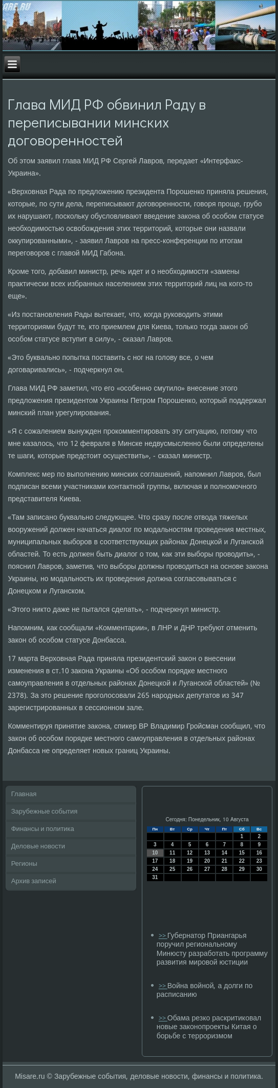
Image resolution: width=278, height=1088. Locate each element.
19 (190, 861)
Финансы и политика (42, 829)
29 (242, 869)
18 (172, 861)
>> (163, 936)
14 (224, 853)
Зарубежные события (44, 812)
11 (172, 853)
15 (242, 853)
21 (224, 861)
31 (155, 877)
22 (242, 861)
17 (155, 861)
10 (155, 853)
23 (259, 861)
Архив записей (33, 881)
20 (207, 861)
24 (155, 869)
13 (207, 853)
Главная (23, 794)
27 (207, 869)
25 (172, 869)
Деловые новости (38, 846)
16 (259, 853)
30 (259, 869)
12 (190, 853)
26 (190, 869)
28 (224, 869)
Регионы (24, 864)
